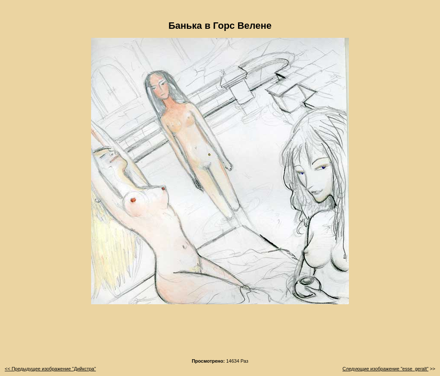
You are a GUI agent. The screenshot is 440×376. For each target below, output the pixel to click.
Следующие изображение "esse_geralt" (385, 368)
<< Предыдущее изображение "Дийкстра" (50, 368)
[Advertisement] (220, 334)
